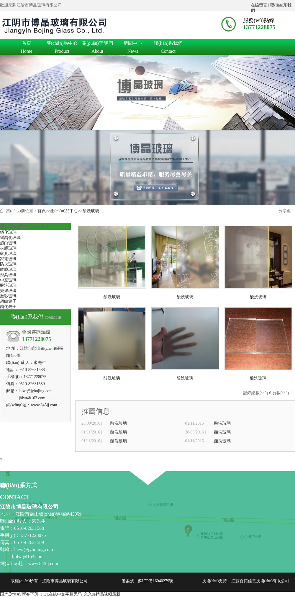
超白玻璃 (8, 243)
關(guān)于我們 (97, 44)
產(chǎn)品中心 (62, 44)
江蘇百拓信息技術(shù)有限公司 (260, 581)
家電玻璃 (8, 259)
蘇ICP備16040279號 (155, 581)
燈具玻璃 (8, 275)
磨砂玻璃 (8, 296)
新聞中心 (132, 44)
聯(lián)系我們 (168, 44)
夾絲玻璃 (8, 290)
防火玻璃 (8, 264)
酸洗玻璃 (91, 211)
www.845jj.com (44, 405)
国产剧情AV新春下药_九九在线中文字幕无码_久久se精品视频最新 (60, 594)
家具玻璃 (8, 253)
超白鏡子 (8, 301)
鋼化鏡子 (8, 306)
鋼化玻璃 (8, 232)
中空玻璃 (8, 280)
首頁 (26, 44)
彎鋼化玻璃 (10, 237)
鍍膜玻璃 (8, 269)
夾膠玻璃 (8, 248)
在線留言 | (260, 5)
